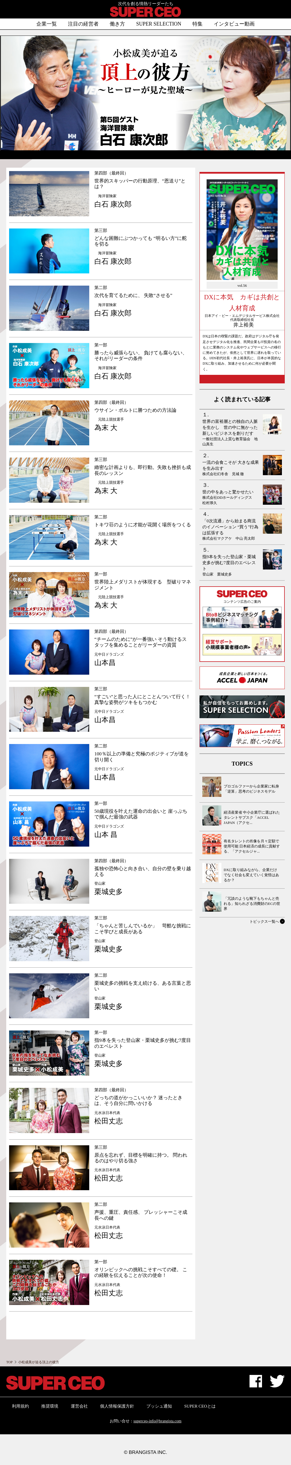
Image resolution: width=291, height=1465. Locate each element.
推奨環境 (49, 1406)
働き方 (117, 24)
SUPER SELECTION (158, 24)
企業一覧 (46, 24)
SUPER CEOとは (199, 1406)
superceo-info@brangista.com (158, 1421)
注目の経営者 (83, 24)
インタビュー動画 (234, 24)
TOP (9, 1362)
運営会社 (79, 1406)
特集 (197, 24)
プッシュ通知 (159, 1406)
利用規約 (20, 1406)
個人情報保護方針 (117, 1406)
